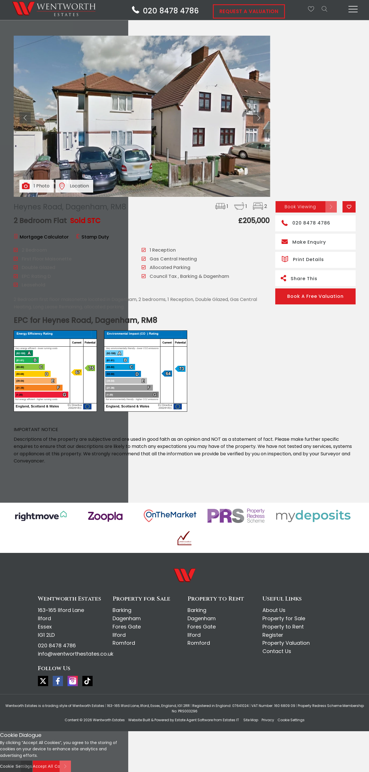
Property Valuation (286, 642)
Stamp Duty (95, 237)
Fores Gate (127, 626)
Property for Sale (283, 618)
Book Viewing (300, 206)
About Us (274, 610)
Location (79, 186)
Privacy (268, 720)
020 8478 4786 (306, 222)
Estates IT (231, 720)
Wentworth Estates (109, 720)
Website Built (139, 720)
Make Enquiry (304, 241)
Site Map (250, 720)
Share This (299, 278)
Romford (124, 642)
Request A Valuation (248, 11)
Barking (122, 610)
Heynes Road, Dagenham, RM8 (70, 207)
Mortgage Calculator (44, 237)
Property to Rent (283, 626)
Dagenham (127, 618)
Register (272, 634)
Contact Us (276, 651)
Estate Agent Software (194, 720)
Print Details (303, 258)
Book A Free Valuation (315, 296)
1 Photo (42, 186)
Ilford (119, 634)
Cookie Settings (291, 720)
